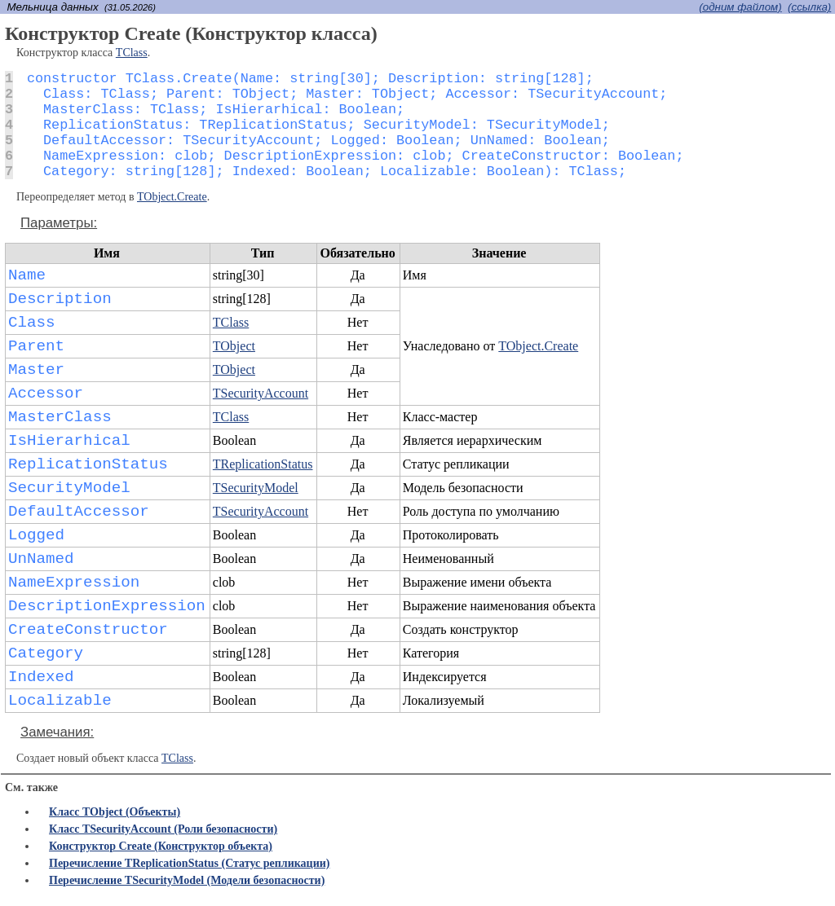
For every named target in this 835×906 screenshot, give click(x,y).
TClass (132, 52)
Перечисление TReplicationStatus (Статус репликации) (189, 863)
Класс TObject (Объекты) (114, 812)
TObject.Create (172, 197)
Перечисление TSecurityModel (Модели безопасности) (187, 880)
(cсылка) (809, 7)
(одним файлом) (740, 7)
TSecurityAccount (260, 393)
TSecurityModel (255, 488)
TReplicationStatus (263, 464)
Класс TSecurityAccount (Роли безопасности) (163, 829)
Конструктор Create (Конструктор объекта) (160, 846)
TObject (234, 346)
